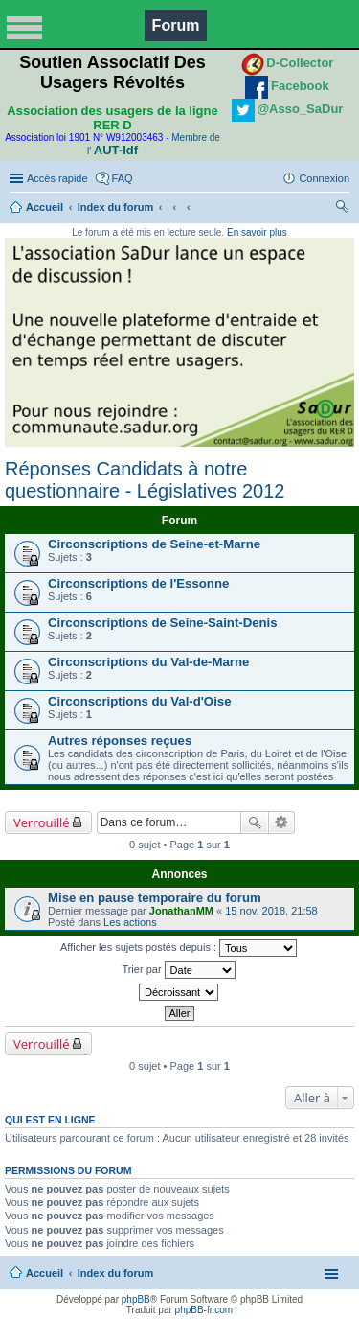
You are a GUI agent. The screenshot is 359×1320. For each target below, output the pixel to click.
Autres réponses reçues (119, 740)
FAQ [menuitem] (122, 178)
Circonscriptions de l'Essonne (138, 583)
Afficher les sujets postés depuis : (178, 948)
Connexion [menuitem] (324, 178)
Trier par (178, 970)
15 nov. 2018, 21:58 (271, 910)
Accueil (44, 207)
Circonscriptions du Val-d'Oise (139, 701)
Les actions (130, 922)
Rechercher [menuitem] (341, 209)
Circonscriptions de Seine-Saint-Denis (163, 622)
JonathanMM (181, 910)
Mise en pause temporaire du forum (154, 898)
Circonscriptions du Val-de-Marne (148, 662)
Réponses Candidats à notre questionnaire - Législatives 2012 (144, 479)
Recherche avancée (282, 822)
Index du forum (115, 207)
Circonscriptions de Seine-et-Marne (154, 544)
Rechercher (254, 822)
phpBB (136, 1299)
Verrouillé (41, 822)
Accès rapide (57, 178)
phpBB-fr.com (204, 1310)
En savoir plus (257, 232)
